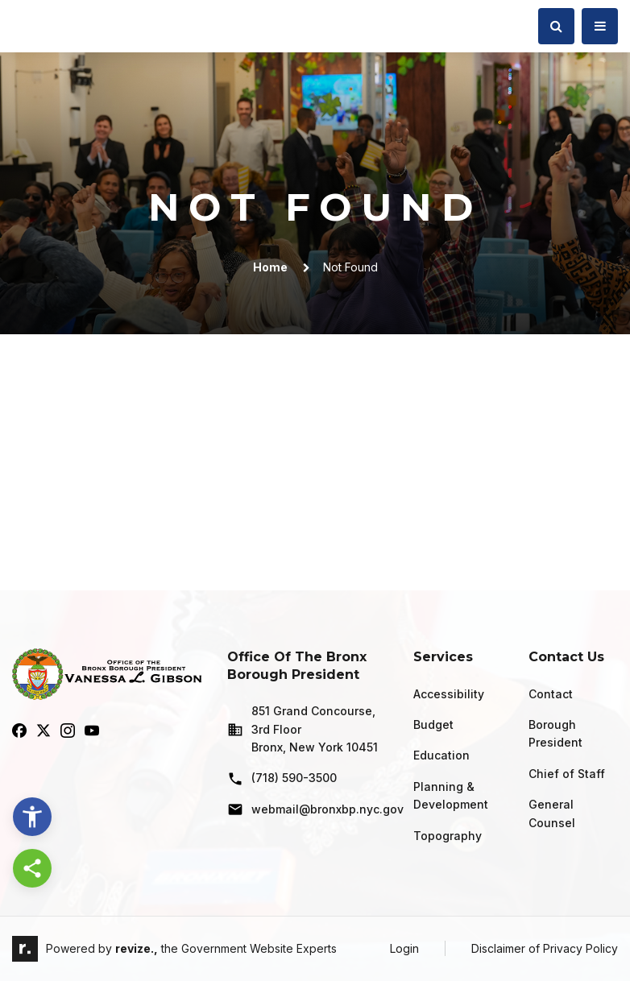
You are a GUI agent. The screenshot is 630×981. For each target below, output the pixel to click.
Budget (433, 724)
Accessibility (448, 694)
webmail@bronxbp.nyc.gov (307, 809)
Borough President (555, 733)
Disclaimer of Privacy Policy (544, 948)
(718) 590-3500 (282, 779)
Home (270, 267)
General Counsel (551, 813)
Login (404, 948)
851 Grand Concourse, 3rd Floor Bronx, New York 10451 (302, 729)
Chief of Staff (566, 773)
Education (441, 755)
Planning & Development (450, 795)
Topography (447, 835)
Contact (550, 694)
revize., (136, 948)
